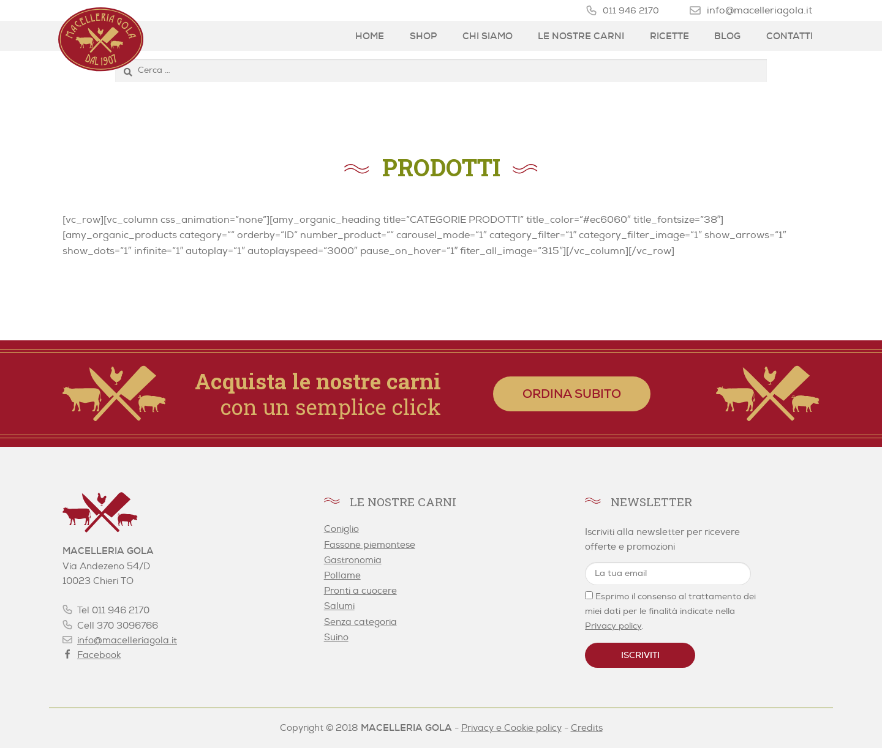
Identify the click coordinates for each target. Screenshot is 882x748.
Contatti (789, 36)
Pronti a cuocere (360, 591)
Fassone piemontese (369, 545)
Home (369, 36)
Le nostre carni (581, 36)
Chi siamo (487, 36)
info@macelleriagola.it (759, 10)
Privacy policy (613, 626)
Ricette (669, 36)
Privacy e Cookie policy (511, 728)
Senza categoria (360, 622)
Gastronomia (353, 560)
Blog (727, 36)
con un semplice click (318, 394)
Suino (336, 637)
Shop (423, 36)
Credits (587, 728)
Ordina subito (571, 394)
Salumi (339, 606)
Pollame (342, 576)
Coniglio (341, 529)
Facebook (99, 655)
